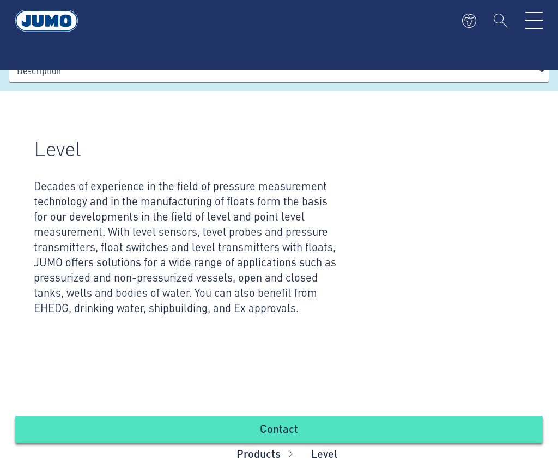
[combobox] (279, 70)
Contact (279, 428)
